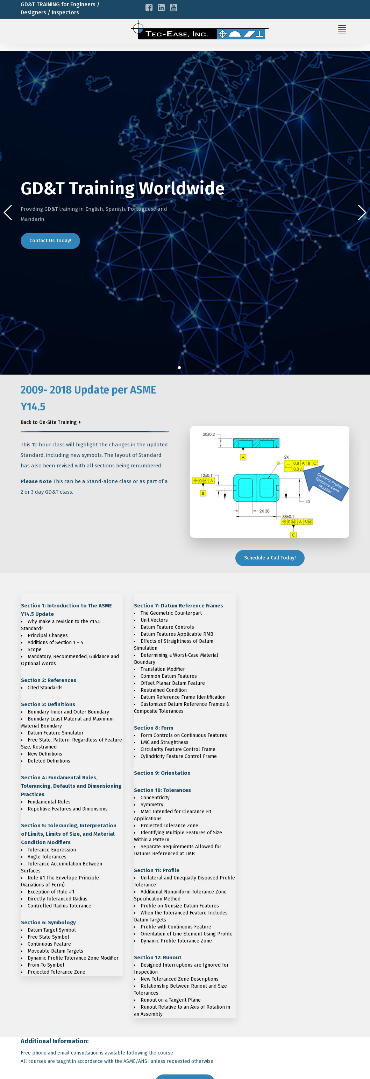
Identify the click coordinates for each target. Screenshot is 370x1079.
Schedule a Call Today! (270, 558)
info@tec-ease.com (59, 36)
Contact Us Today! (50, 241)
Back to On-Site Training (49, 422)
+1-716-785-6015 (54, 24)
